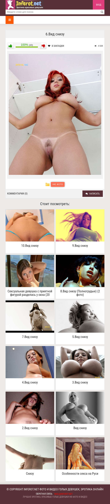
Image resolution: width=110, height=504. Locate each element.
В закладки (56, 46)
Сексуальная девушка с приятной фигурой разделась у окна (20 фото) (30, 292)
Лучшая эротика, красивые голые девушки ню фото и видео (55, 497)
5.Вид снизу (80, 337)
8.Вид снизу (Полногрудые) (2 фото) (80, 292)
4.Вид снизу (30, 382)
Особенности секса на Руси (80, 473)
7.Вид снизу (30, 337)
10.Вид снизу (29, 246)
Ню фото (57, 184)
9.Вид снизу (80, 246)
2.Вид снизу (30, 428)
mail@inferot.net (64, 494)
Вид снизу (80, 428)
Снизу (30, 473)
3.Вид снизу (80, 382)
